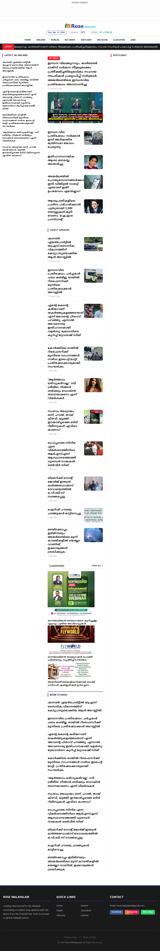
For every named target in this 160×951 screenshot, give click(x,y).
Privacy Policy (70, 937)
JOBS (133, 40)
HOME (28, 40)
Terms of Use (89, 937)
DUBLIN (55, 40)
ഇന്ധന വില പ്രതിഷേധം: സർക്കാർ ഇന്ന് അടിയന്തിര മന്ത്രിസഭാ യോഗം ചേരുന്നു (64, 140)
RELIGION (102, 40)
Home (59, 906)
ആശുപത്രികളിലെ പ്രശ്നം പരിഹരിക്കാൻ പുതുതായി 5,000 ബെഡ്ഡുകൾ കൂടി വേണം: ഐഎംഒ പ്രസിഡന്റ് (64, 210)
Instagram (132, 912)
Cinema (84, 915)
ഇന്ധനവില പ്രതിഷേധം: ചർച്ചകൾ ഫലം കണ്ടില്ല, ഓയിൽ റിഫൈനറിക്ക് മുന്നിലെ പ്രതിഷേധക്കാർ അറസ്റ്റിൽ (64, 281)
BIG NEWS (70, 40)
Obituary (60, 915)
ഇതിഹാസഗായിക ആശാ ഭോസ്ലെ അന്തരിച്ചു (61, 160)
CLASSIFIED (119, 40)
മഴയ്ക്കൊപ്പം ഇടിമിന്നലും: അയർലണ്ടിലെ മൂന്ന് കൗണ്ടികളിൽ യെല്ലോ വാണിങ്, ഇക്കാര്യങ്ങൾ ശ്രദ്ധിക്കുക (64, 541)
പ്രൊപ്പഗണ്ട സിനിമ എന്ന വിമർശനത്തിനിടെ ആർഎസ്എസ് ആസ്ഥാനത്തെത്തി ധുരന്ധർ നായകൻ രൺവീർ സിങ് (62, 454)
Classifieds (86, 910)
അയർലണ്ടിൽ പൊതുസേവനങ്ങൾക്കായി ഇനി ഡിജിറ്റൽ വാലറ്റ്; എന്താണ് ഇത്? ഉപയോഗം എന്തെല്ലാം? (64, 184)
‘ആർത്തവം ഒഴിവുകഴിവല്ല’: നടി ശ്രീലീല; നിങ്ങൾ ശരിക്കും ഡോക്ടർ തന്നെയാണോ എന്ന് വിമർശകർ (62, 389)
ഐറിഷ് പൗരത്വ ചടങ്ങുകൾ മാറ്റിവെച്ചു (64, 511)
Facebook (116, 912)
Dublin (59, 910)
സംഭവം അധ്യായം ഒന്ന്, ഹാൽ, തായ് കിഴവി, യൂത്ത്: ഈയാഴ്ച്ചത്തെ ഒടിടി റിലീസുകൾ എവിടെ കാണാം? (63, 421)
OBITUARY (86, 40)
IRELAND (40, 40)
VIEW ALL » (97, 566)
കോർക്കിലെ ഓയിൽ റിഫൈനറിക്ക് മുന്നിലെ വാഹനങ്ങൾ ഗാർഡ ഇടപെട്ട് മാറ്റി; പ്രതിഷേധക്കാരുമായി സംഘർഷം (64, 358)
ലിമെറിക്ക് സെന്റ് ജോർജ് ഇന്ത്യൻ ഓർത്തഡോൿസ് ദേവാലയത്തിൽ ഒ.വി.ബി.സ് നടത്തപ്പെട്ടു (60, 488)
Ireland (84, 906)
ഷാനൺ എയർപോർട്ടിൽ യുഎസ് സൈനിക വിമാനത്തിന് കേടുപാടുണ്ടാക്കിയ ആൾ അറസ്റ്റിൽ (62, 248)
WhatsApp (148, 912)
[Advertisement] (80, 12)
